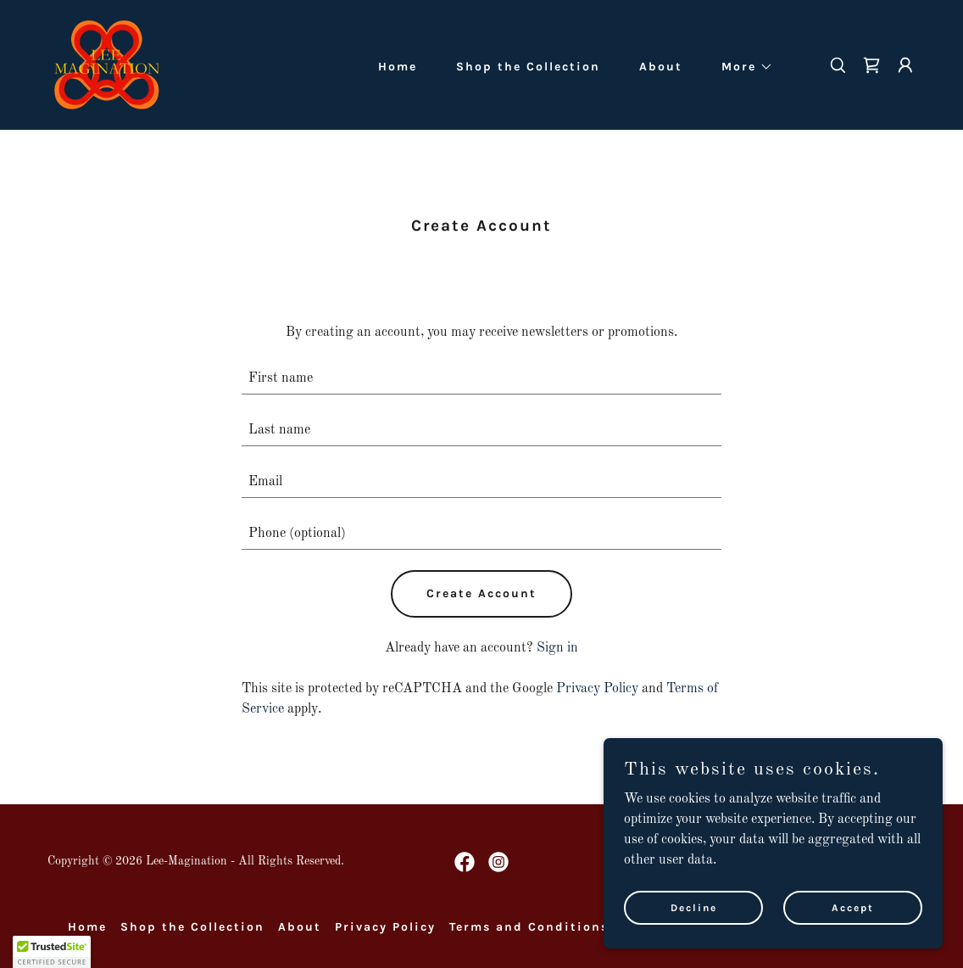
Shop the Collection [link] (528, 66)
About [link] (660, 66)
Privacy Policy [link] (597, 689)
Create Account (481, 593)
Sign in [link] (557, 648)
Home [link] (397, 66)
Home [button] (87, 927)
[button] (741, 67)
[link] (106, 64)
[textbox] (481, 378)
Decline (694, 907)
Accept (853, 907)
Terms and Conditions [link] (529, 927)
